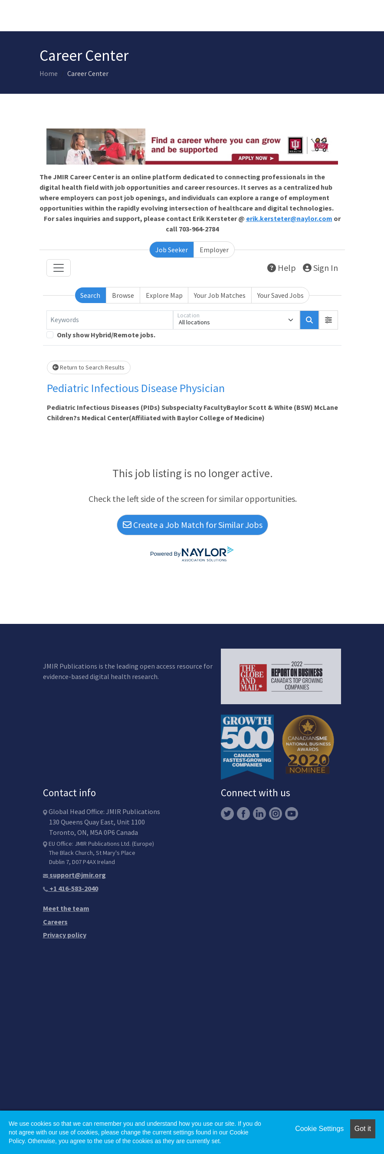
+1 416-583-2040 (70, 888)
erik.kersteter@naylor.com (289, 218)
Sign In (320, 267)
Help (281, 267)
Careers (55, 921)
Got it (362, 1128)
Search (90, 295)
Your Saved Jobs (280, 295)
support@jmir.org (74, 874)
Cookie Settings (319, 1128)
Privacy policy (64, 934)
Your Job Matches (220, 295)
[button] (328, 320)
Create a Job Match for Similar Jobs (193, 524)
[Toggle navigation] (58, 268)
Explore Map (164, 295)
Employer (214, 249)
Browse (123, 295)
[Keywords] (109, 320)
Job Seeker (171, 249)
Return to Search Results (89, 367)
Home (48, 73)
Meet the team (66, 908)
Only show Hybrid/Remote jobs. (106, 334)
